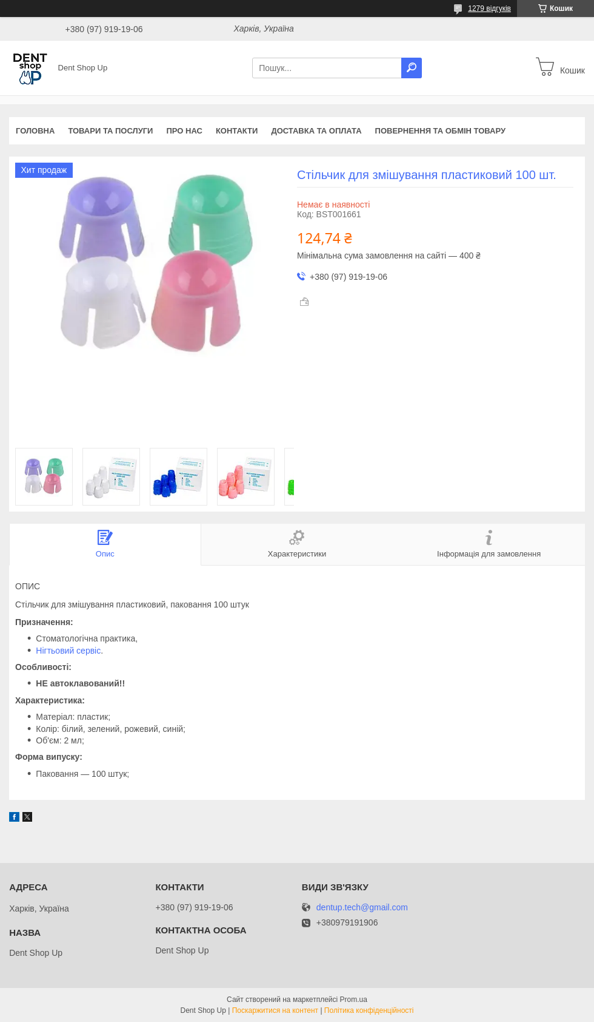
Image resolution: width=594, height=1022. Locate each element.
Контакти (237, 130)
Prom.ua (353, 999)
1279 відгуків (489, 8)
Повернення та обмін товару (440, 130)
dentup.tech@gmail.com (362, 907)
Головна (35, 130)
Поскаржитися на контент (275, 1010)
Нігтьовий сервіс (68, 650)
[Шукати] (411, 68)
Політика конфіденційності (369, 1010)
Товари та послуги (110, 130)
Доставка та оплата (316, 130)
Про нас (184, 130)
